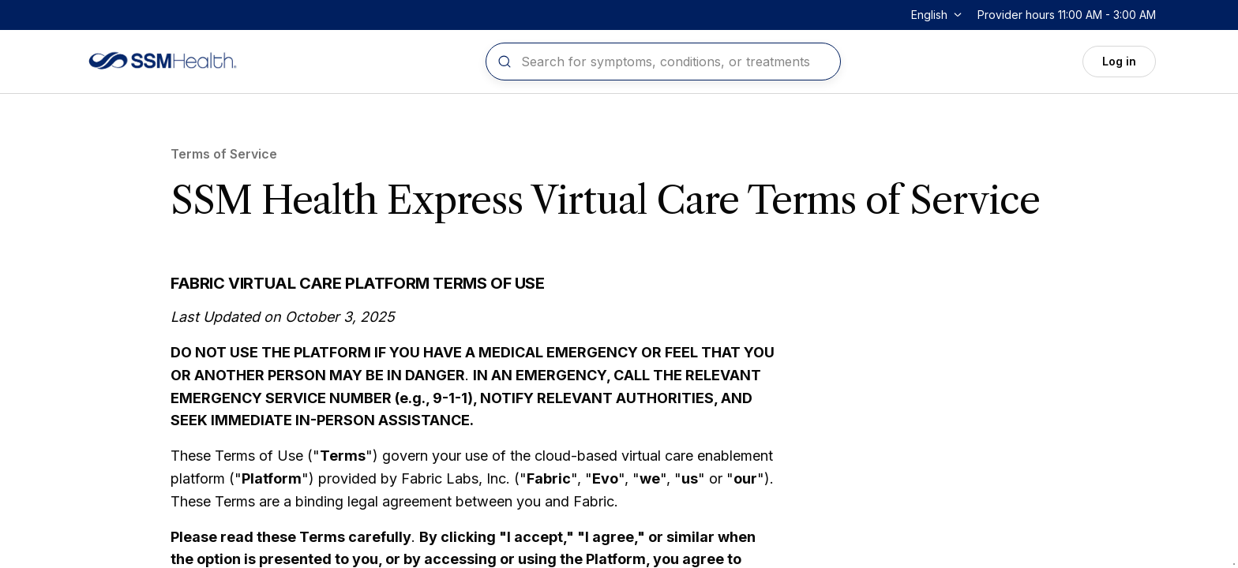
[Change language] (938, 15)
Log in (1119, 61)
